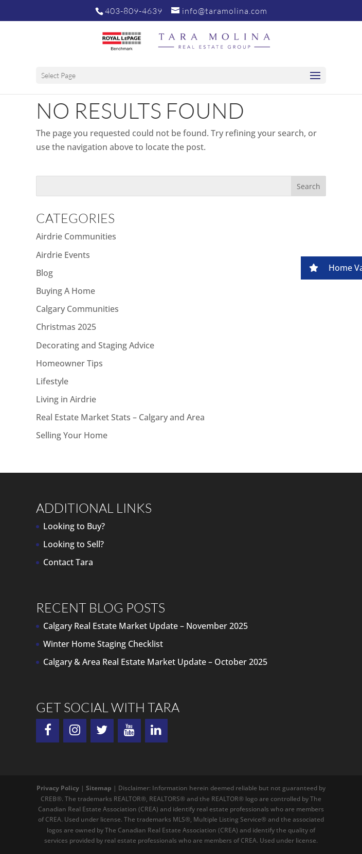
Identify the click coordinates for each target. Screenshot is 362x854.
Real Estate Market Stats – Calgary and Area (120, 417)
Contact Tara (68, 562)
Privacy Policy (58, 788)
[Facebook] (47, 730)
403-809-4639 (133, 11)
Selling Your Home (71, 435)
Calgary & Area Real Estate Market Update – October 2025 (155, 661)
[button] (331, 268)
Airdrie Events (63, 255)
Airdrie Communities (76, 236)
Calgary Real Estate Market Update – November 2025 (145, 626)
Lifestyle (52, 381)
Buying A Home (65, 290)
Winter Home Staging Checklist (103, 643)
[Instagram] (74, 730)
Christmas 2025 (66, 326)
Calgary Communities (77, 308)
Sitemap (99, 788)
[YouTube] (129, 730)
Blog (44, 273)
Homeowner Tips (69, 363)
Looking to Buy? (74, 526)
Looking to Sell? (73, 544)
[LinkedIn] (156, 730)
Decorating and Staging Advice (95, 345)
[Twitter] (102, 730)
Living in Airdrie (66, 399)
